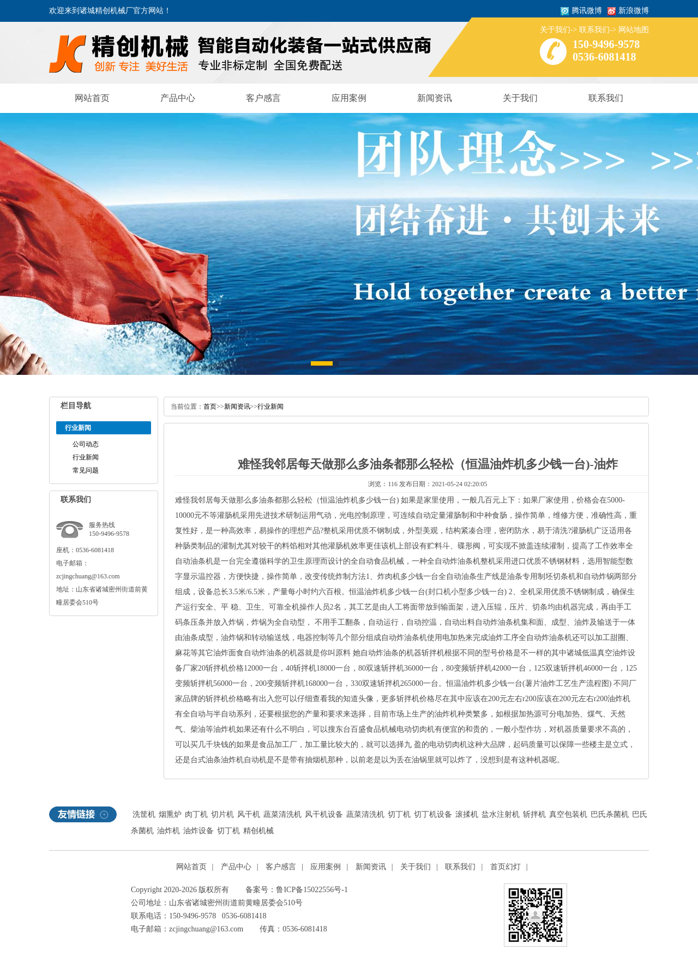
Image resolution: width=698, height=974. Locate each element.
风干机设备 (324, 814)
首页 (209, 406)
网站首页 (92, 98)
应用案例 (349, 98)
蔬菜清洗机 (282, 814)
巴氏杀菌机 (610, 814)
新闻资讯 (434, 98)
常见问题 (86, 470)
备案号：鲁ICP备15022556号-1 (296, 890)
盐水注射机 (501, 814)
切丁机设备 (433, 814)
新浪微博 (633, 11)
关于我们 (555, 30)
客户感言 (263, 98)
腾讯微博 (586, 11)
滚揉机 (466, 814)
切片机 (222, 814)
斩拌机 (534, 814)
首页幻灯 (505, 867)
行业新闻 (86, 457)
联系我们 (594, 30)
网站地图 (633, 30)
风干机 (248, 814)
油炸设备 (198, 831)
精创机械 (258, 831)
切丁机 (399, 814)
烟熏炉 (170, 814)
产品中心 (177, 98)
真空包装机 (568, 814)
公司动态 (86, 444)
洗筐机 (144, 814)
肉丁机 (196, 814)
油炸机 (168, 831)
